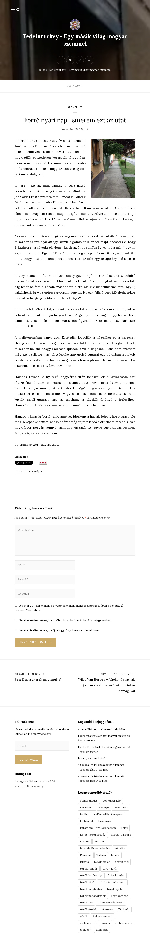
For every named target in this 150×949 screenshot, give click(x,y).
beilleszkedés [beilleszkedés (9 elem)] (89, 803)
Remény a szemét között (94, 761)
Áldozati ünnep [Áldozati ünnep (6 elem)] (102, 918)
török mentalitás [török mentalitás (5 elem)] (91, 891)
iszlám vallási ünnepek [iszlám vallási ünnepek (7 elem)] (107, 817)
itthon (21, 473)
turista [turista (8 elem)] (84, 864)
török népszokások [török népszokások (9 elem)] (93, 898)
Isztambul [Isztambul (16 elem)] (86, 823)
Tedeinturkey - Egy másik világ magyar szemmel (75, 40)
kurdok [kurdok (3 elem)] (84, 844)
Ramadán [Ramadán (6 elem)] (85, 857)
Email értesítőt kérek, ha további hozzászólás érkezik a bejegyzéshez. (65, 623)
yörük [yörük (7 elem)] (84, 918)
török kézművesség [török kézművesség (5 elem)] (112, 884)
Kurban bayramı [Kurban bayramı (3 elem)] (121, 837)
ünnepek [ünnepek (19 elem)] (85, 932)
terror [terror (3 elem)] (115, 857)
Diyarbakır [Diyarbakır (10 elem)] (87, 810)
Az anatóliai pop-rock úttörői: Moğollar (104, 731)
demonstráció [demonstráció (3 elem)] (112, 803)
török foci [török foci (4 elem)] (122, 864)
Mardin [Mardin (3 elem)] (99, 844)
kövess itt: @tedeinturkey (30, 788)
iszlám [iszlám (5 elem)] (84, 817)
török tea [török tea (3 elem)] (86, 905)
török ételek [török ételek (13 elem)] (88, 912)
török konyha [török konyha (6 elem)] (115, 878)
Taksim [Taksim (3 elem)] (101, 857)
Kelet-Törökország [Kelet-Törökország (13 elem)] (93, 837)
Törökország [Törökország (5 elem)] (119, 898)
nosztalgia (37, 473)
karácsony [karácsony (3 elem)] (104, 823)
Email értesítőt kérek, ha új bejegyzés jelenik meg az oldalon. (59, 632)
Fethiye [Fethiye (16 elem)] (104, 810)
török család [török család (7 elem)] (102, 864)
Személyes (75, 109)
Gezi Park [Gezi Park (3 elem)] (120, 810)
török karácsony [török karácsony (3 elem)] (91, 878)
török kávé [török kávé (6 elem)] (87, 884)
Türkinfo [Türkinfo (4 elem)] (123, 912)
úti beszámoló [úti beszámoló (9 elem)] (124, 925)
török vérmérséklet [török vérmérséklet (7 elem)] (111, 905)
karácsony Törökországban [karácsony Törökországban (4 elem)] (98, 830)
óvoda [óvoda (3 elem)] (106, 925)
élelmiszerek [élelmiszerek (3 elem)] (88, 925)
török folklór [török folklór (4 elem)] (88, 871)
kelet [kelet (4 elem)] (124, 830)
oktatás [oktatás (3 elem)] (120, 850)
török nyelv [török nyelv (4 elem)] (114, 891)
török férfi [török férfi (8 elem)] (110, 871)
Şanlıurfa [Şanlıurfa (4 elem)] (102, 932)
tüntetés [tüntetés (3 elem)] (107, 912)
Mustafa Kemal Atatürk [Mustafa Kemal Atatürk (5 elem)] (95, 850)
